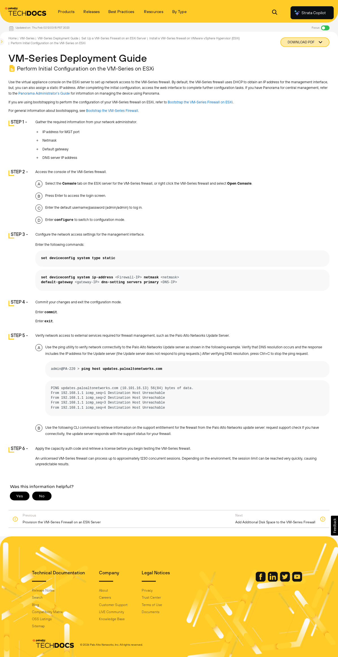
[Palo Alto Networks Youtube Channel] (297, 580)
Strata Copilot (310, 12)
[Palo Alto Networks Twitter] (285, 580)
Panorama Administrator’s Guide (44, 93)
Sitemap (38, 626)
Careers (105, 598)
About (103, 590)
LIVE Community (111, 612)
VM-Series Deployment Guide (58, 38)
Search (37, 598)
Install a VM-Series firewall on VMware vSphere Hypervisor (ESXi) (194, 38)
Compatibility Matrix (47, 612)
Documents (151, 612)
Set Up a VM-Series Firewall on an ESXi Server (113, 38)
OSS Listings (42, 619)
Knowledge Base (112, 619)
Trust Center (151, 598)
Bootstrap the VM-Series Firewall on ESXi (200, 102)
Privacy (147, 590)
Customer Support (113, 605)
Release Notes (43, 590)
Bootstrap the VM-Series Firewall (112, 110)
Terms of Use (152, 605)
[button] (334, 526)
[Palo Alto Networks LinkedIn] (273, 580)
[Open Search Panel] (274, 13)
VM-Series (27, 38)
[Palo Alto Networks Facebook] (261, 580)
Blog (35, 605)
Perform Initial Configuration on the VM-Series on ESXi (48, 43)
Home (12, 38)
